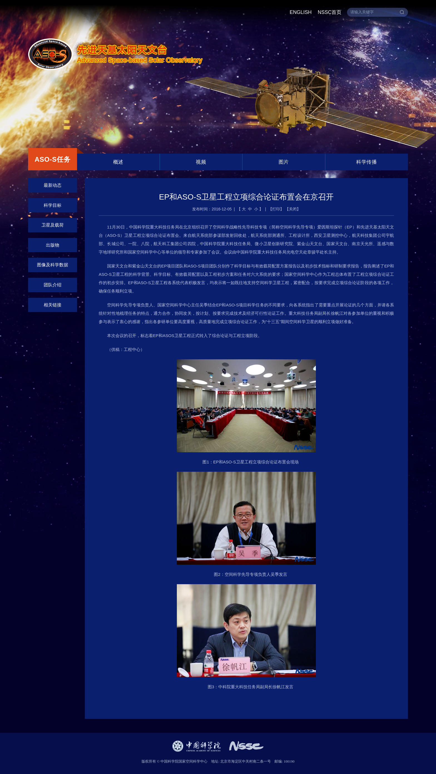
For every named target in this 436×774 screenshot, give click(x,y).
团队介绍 (52, 284)
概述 (118, 162)
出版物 (52, 245)
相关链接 (52, 305)
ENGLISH (301, 12)
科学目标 (52, 205)
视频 (201, 162)
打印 (276, 209)
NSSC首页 (329, 12)
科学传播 (366, 162)
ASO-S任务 (52, 159)
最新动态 (52, 185)
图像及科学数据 (52, 264)
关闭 (293, 209)
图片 (284, 162)
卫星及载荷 (52, 225)
